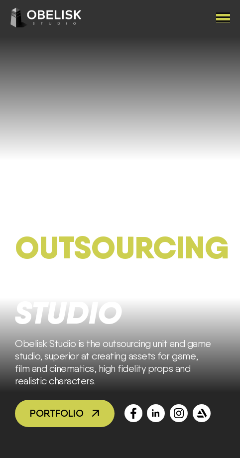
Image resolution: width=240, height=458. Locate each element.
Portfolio (57, 413)
